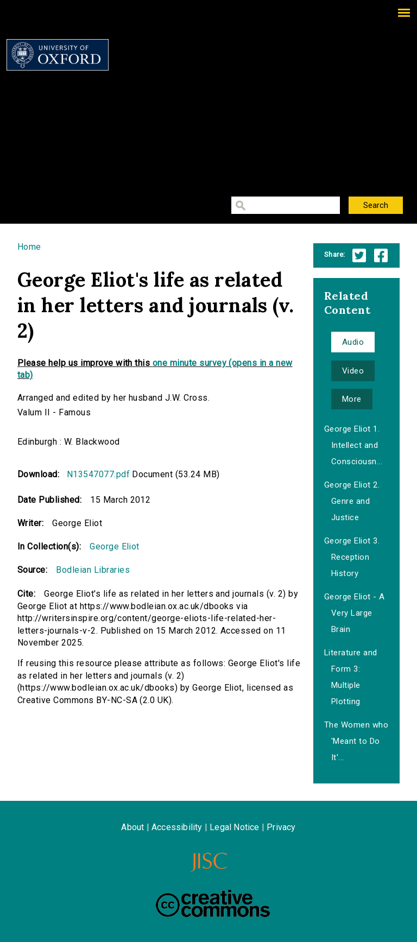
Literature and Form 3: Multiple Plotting (350, 677)
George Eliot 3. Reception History (352, 557)
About (132, 827)
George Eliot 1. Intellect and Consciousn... (353, 445)
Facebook (381, 255)
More (352, 399)
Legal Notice (234, 827)
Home (29, 247)
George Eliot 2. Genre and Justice (352, 501)
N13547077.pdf (98, 474)
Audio (353, 342)
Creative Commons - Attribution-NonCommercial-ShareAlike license (213, 903)
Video (353, 371)
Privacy (281, 827)
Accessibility (177, 827)
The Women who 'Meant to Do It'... (356, 741)
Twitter (359, 255)
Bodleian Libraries (93, 570)
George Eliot (115, 546)
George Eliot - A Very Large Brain (354, 613)
